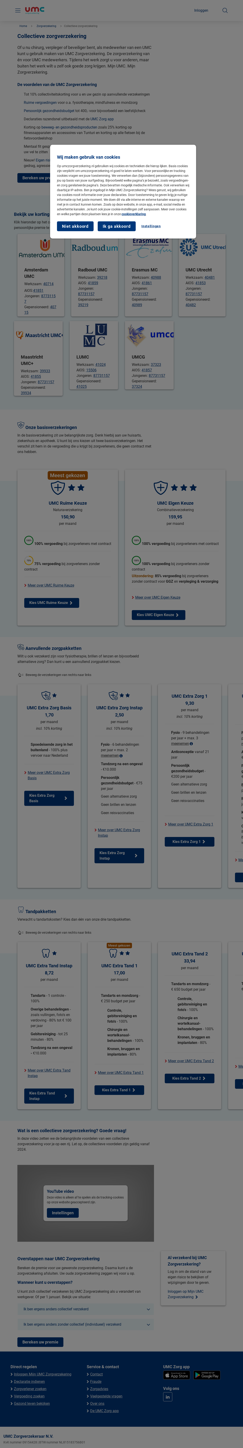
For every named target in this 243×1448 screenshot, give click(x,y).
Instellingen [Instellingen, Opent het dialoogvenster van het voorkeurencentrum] (151, 226)
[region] (123, 192)
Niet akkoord (75, 226)
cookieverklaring (134, 214)
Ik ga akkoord (117, 226)
